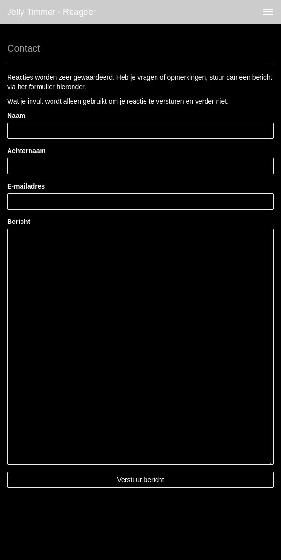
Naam (16, 115)
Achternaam (26, 151)
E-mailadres (26, 186)
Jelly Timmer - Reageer (51, 12)
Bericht (18, 221)
